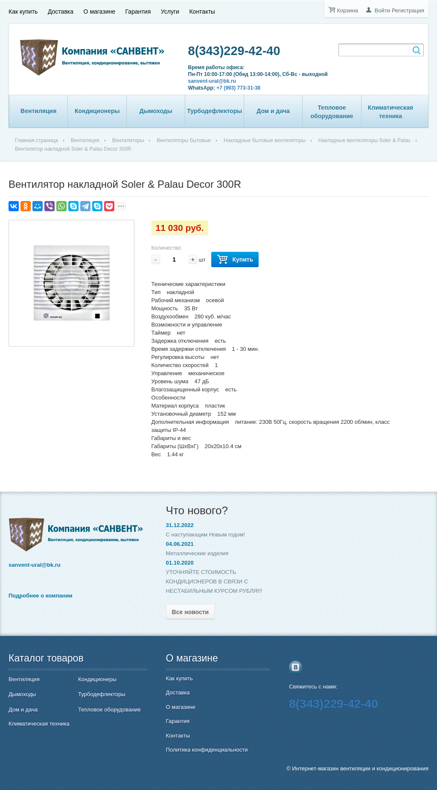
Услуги (170, 11)
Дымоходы (156, 111)
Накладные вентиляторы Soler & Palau (364, 140)
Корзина (347, 10)
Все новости (190, 612)
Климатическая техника (390, 112)
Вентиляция (38, 111)
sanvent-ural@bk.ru (212, 81)
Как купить (23, 11)
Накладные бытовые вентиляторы (265, 140)
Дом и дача (273, 111)
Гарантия (138, 11)
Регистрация (408, 10)
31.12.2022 (180, 525)
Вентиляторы (128, 140)
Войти (382, 10)
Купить (235, 260)
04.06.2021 (180, 544)
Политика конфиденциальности (207, 749)
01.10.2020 (180, 563)
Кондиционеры (97, 111)
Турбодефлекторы (214, 111)
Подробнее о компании (40, 595)
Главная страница (36, 140)
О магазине (99, 11)
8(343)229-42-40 (234, 51)
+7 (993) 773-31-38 (238, 88)
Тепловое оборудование (332, 112)
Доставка (60, 11)
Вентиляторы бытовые (184, 140)
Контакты (202, 11)
